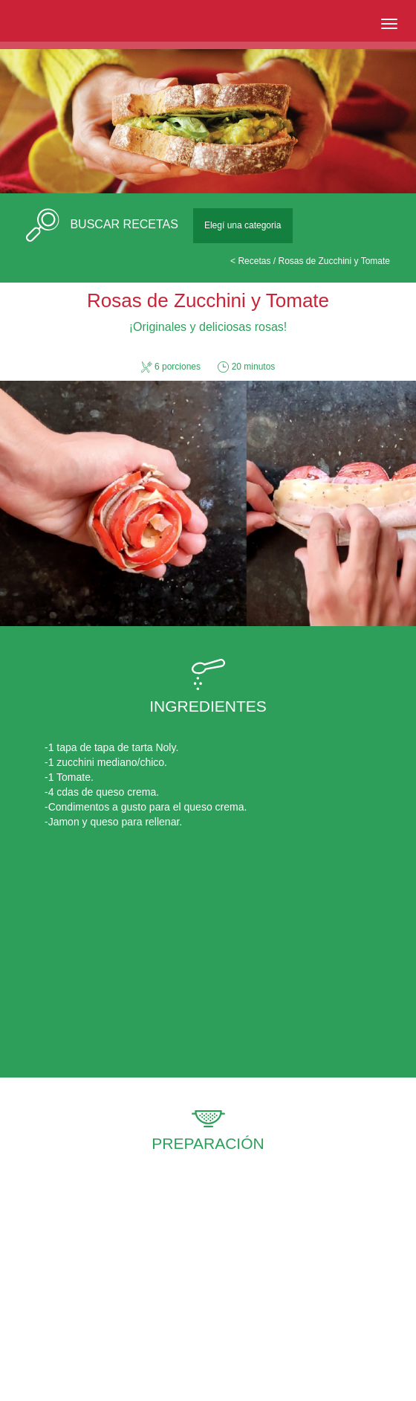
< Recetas (250, 261)
